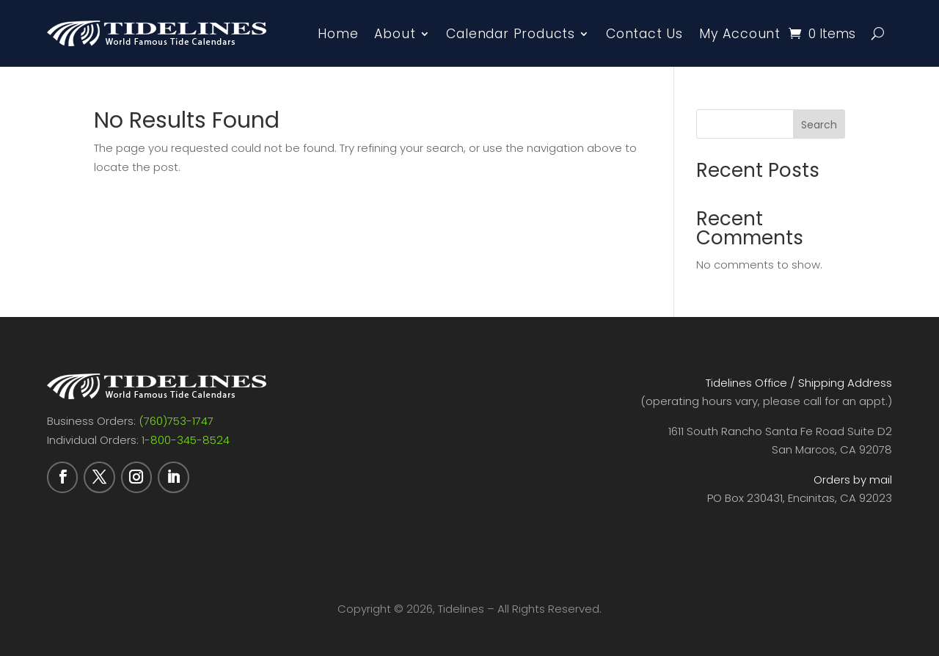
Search (819, 124)
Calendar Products (510, 34)
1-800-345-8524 (186, 440)
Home (338, 34)
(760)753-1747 (176, 421)
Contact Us (644, 34)
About (394, 34)
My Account (740, 34)
